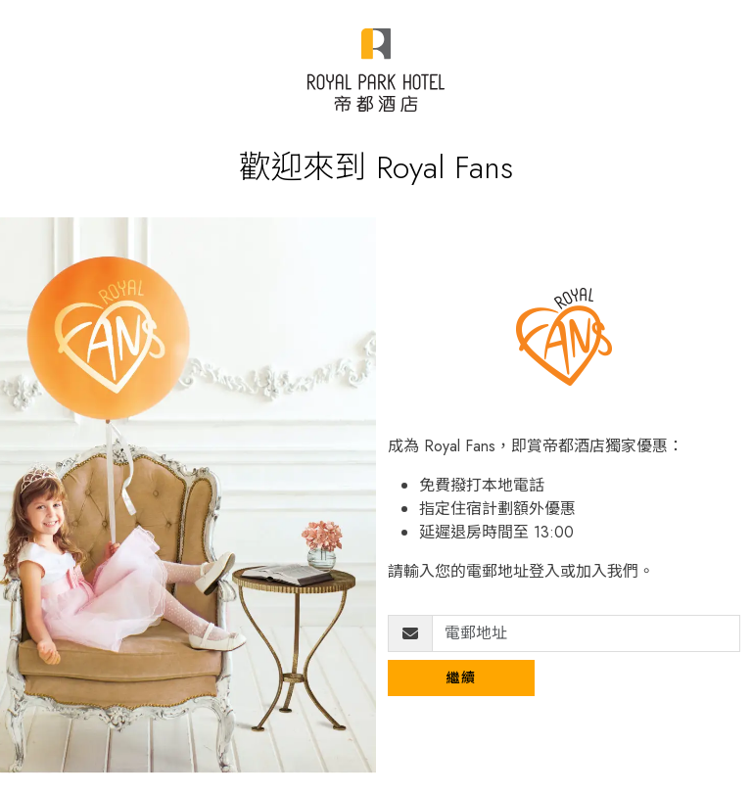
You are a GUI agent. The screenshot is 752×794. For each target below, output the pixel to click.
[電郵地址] (586, 633)
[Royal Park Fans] (375, 70)
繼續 (461, 677)
